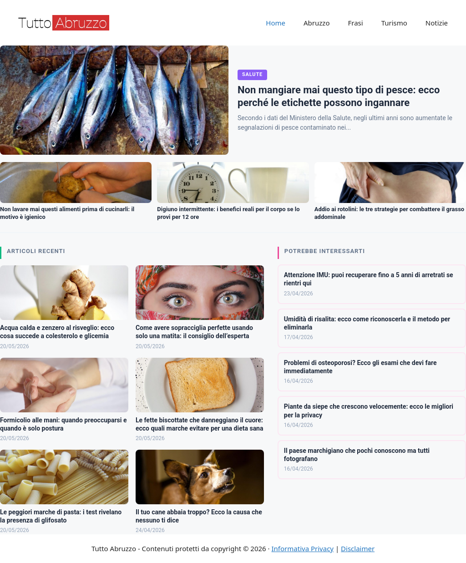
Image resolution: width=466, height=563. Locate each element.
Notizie (436, 22)
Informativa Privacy (303, 548)
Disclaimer (358, 548)
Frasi (355, 22)
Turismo (394, 22)
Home (275, 22)
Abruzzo (316, 22)
